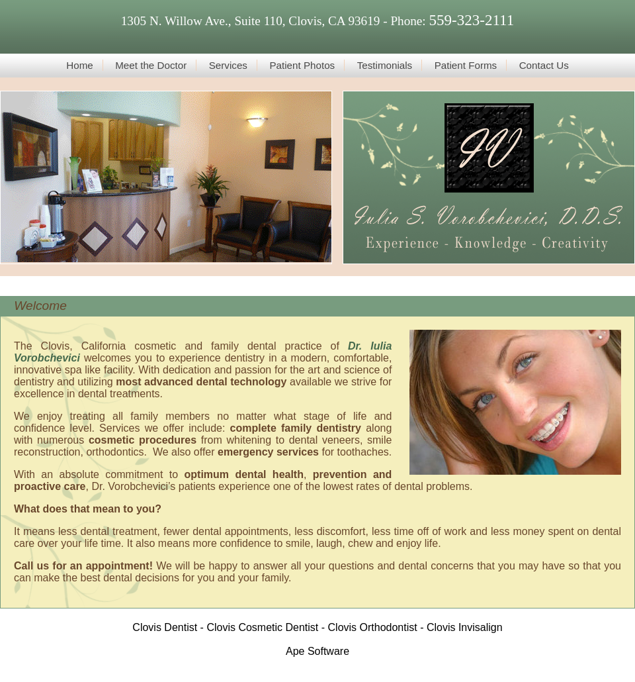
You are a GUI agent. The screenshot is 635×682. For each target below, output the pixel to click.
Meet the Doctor (151, 65)
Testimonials (385, 65)
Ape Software (317, 651)
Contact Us (544, 65)
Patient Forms (466, 65)
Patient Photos (302, 65)
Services (228, 65)
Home (79, 65)
